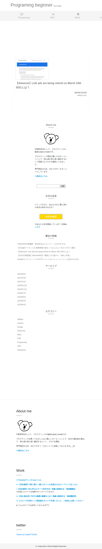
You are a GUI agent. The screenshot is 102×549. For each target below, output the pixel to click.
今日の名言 (51, 216)
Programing (24, 16)
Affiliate (80, 95)
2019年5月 (21, 301)
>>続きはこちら (41, 176)
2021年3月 (21, 278)
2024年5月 (21, 274)
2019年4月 (21, 305)
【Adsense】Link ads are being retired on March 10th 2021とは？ (43, 252)
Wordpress (21, 350)
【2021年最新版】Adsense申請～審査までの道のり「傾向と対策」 (44, 255)
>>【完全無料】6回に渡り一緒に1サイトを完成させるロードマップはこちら (47, 484)
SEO (52, 16)
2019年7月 (21, 293)
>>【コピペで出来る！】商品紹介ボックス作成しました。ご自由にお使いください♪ (50, 501)
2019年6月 (21, 297)
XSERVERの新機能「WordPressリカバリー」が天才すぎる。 (42, 244)
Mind (77, 16)
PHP (19, 338)
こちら (37, 227)
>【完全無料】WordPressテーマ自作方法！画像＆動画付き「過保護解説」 (46, 489)
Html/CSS (21, 331)
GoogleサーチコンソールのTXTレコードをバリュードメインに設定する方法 (48, 259)
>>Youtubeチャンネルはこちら (29, 480)
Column (20, 323)
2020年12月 (22, 285)
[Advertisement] (51, 38)
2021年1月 (21, 282)
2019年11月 (22, 289)
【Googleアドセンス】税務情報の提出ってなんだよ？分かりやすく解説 (46, 248)
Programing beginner (36, 4)
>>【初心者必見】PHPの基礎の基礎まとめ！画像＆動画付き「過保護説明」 (47, 496)
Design (20, 327)
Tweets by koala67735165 (26, 535)
